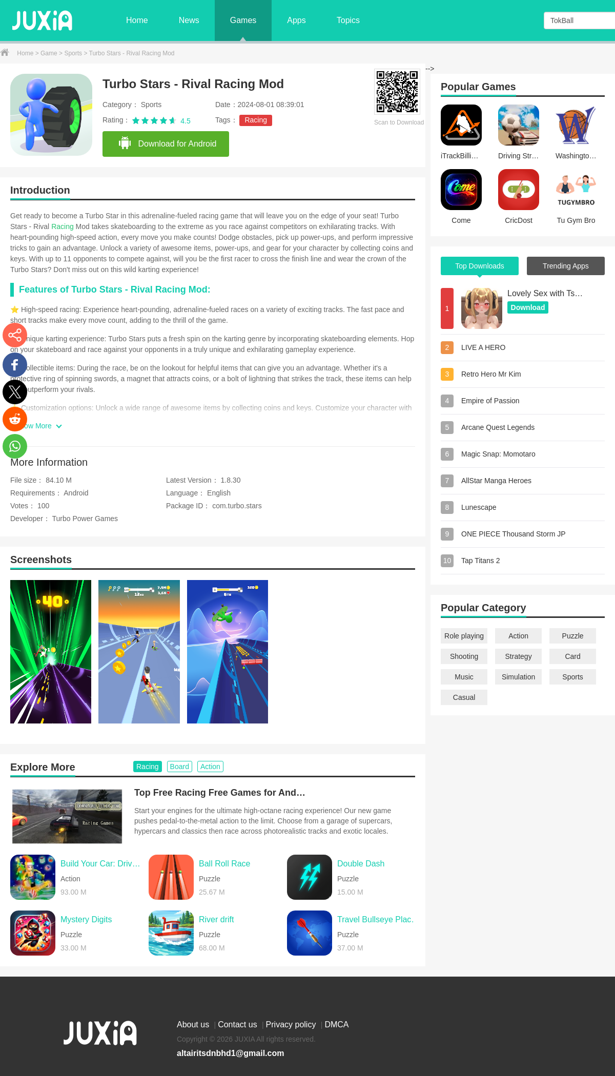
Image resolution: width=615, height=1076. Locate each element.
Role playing (464, 636)
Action (518, 636)
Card (572, 656)
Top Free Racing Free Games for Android (221, 793)
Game (49, 53)
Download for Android (167, 143)
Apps (296, 20)
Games (243, 20)
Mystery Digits (86, 919)
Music (464, 677)
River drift (216, 919)
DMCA (336, 1024)
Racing (255, 120)
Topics (348, 20)
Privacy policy (292, 1024)
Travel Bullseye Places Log (378, 919)
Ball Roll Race (224, 863)
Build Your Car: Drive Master (102, 863)
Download (528, 307)
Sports (74, 53)
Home (137, 20)
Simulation (518, 677)
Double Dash (361, 863)
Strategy (518, 656)
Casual (464, 697)
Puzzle (573, 636)
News (189, 20)
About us (194, 1024)
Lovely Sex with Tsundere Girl (545, 293)
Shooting (464, 656)
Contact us (238, 1024)
